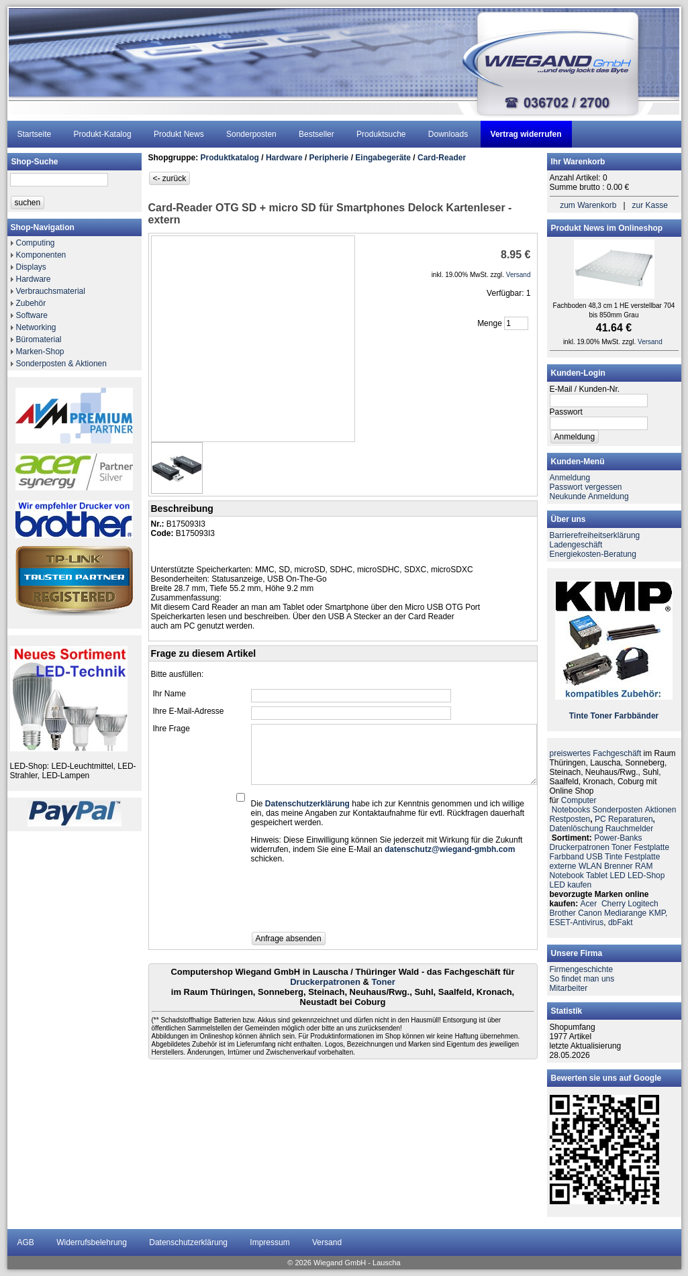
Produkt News (179, 134)
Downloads (448, 134)
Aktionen (661, 809)
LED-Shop (646, 875)
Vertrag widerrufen (526, 134)
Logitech (643, 903)
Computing (35, 243)
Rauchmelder (629, 828)
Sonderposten (251, 134)
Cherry (613, 903)
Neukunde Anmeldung (589, 496)
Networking (36, 327)
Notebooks (571, 809)
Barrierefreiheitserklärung (595, 535)
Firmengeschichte (581, 969)
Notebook (567, 875)
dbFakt (620, 922)
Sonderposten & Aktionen (61, 363)
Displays (31, 267)
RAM (644, 866)
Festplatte (651, 847)
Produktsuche (380, 134)
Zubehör (31, 303)
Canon (589, 913)
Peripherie (329, 157)
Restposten (570, 819)
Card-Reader (441, 157)
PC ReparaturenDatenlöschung (602, 823)
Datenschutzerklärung (188, 1242)
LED (617, 875)
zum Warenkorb (588, 205)
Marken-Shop (40, 351)
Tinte (578, 716)
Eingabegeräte (383, 157)
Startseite (34, 134)
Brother (563, 913)
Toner (383, 982)
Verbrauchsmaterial (50, 291)
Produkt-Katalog (103, 134)
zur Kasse (650, 205)
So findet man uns (582, 978)
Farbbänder (636, 716)
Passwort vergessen (586, 487)
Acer (589, 903)
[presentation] (353, 901)
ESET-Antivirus (577, 922)
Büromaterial (39, 339)
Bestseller (316, 134)
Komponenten (41, 255)
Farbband (567, 856)
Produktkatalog (230, 157)
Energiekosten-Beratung (593, 554)
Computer (579, 800)
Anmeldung (570, 477)
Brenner (618, 866)
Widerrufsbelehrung (91, 1242)
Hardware (33, 279)
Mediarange (625, 913)
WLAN (590, 866)
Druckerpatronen (325, 982)
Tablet (596, 875)
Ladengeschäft (576, 544)
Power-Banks (618, 838)
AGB (25, 1242)
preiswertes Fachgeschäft (596, 753)
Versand (327, 1242)
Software (32, 315)
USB (594, 856)
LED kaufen (571, 885)
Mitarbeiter (569, 988)
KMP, (658, 913)
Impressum (269, 1242)
